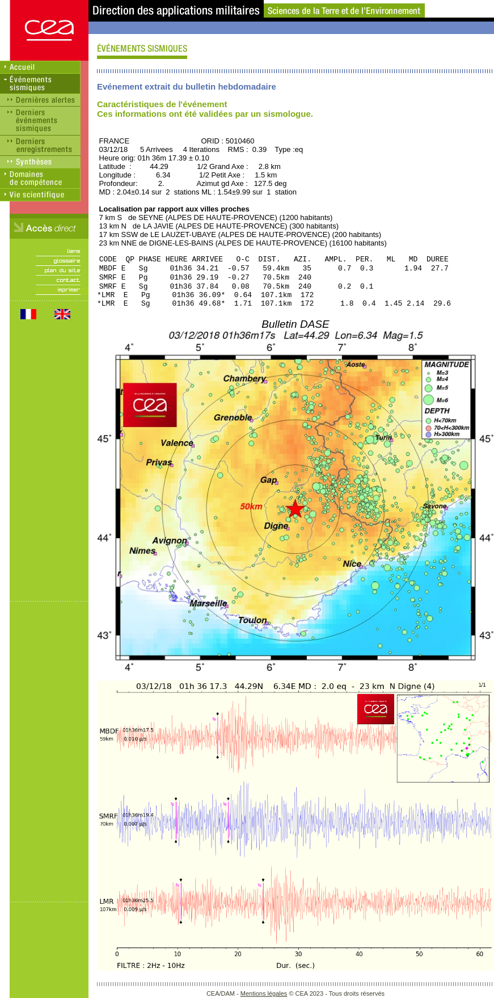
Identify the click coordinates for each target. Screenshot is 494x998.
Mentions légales (264, 993)
